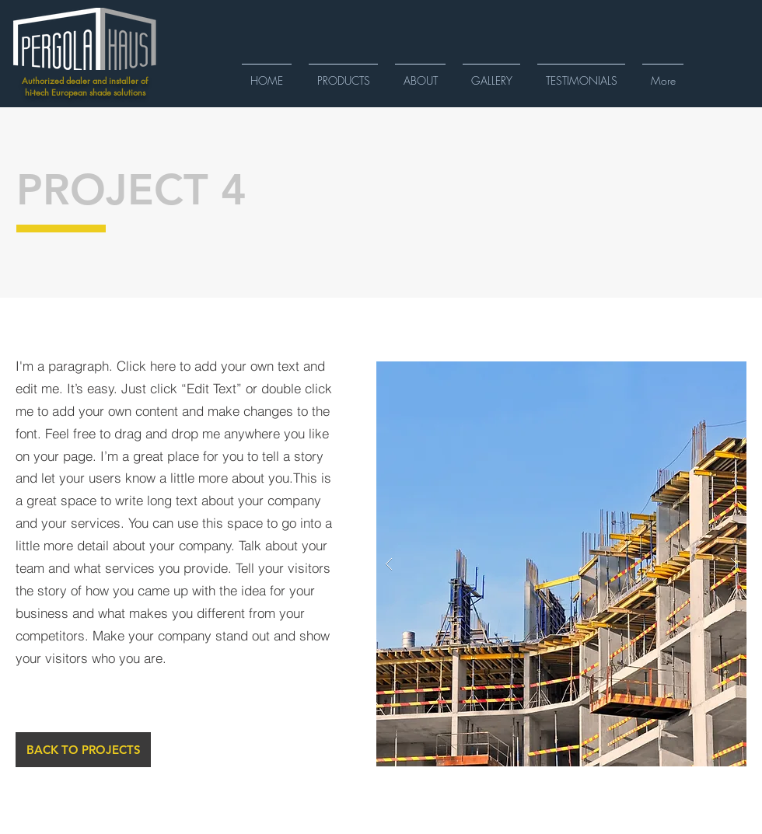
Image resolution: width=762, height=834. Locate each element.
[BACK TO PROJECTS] (83, 749)
